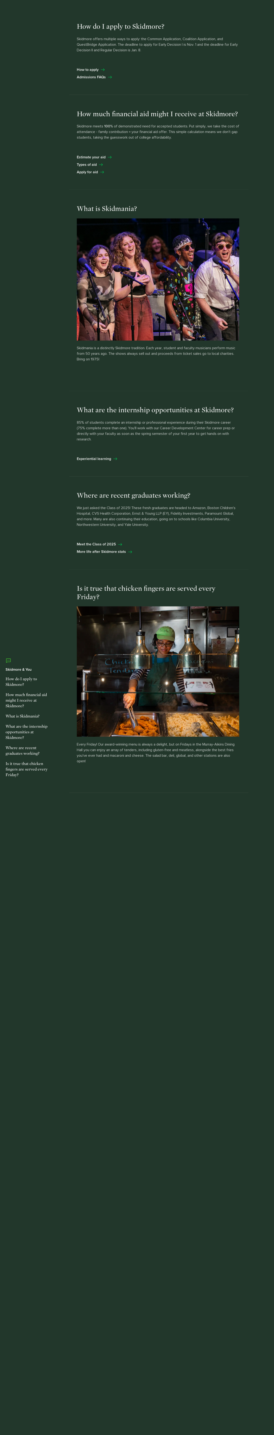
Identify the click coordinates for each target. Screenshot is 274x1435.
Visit (203, 10)
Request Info (177, 10)
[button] (246, 10)
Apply (221, 10)
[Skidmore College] (37, 10)
